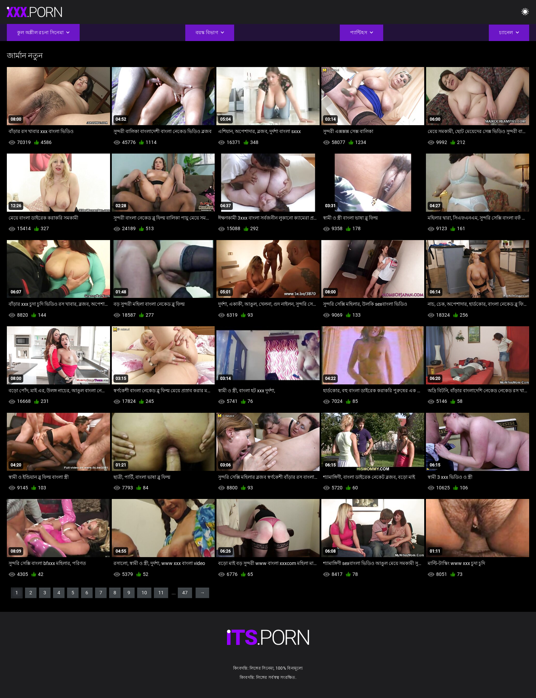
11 (161, 592)
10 (144, 592)
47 (185, 592)
